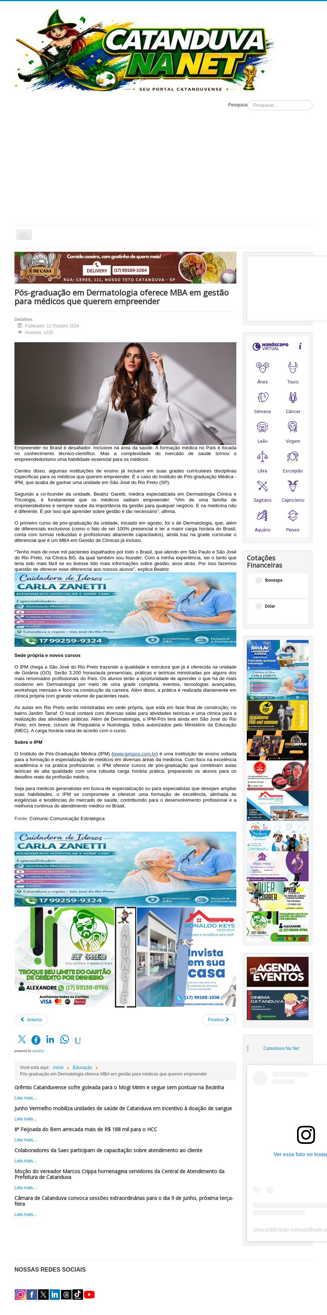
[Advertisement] (163, 171)
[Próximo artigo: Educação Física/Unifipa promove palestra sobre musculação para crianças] (219, 1019)
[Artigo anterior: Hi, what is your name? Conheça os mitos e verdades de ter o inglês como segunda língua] (31, 1019)
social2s (38, 1051)
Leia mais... (25, 1097)
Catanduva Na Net (281, 1048)
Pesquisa (238, 104)
